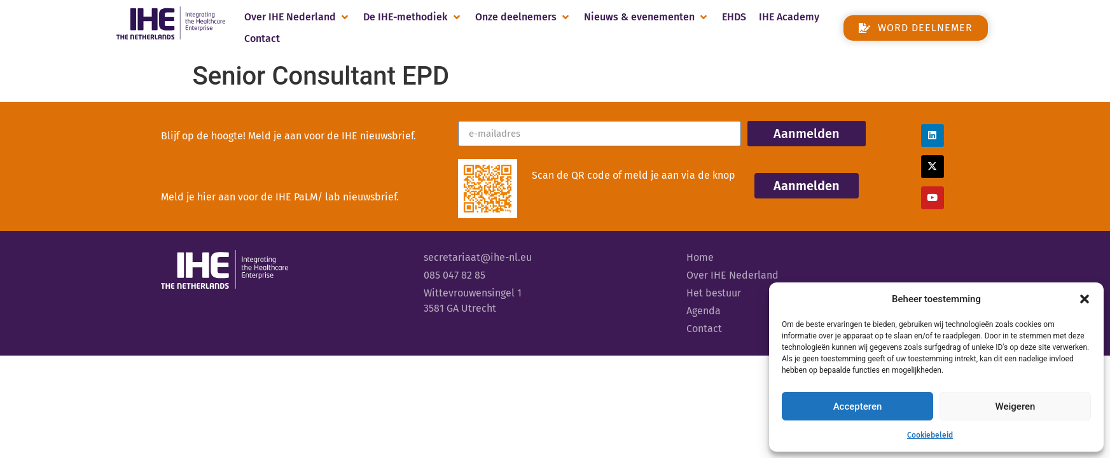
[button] (1084, 299)
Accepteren (857, 406)
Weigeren (1016, 406)
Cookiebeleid (930, 435)
